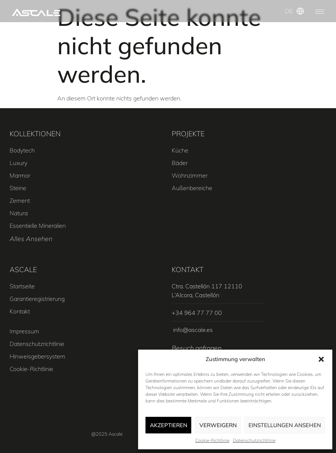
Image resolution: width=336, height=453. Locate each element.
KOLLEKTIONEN (35, 133)
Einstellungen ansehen (284, 425)
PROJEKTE (188, 133)
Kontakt (187, 269)
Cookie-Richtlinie (212, 440)
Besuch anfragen (197, 348)
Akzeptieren (168, 425)
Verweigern (218, 425)
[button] (321, 359)
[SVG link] (36, 12)
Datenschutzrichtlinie (254, 440)
